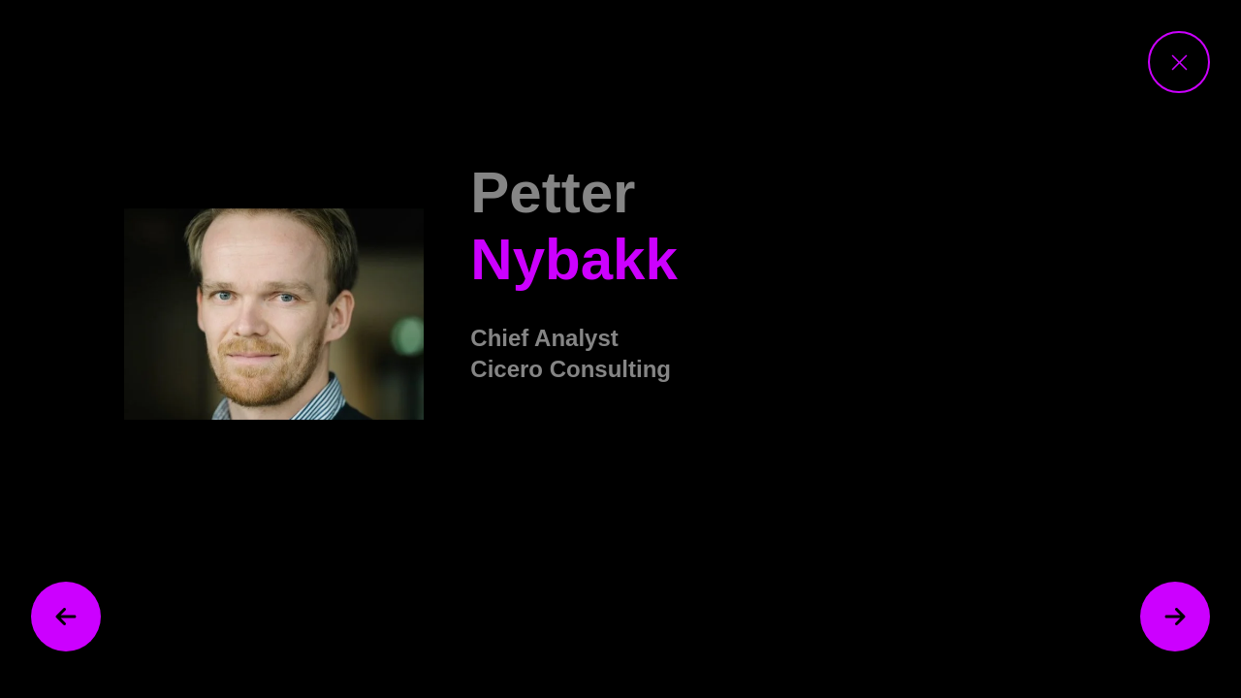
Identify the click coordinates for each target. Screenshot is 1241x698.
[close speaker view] (1179, 62)
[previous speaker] (66, 616)
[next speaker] (1175, 616)
